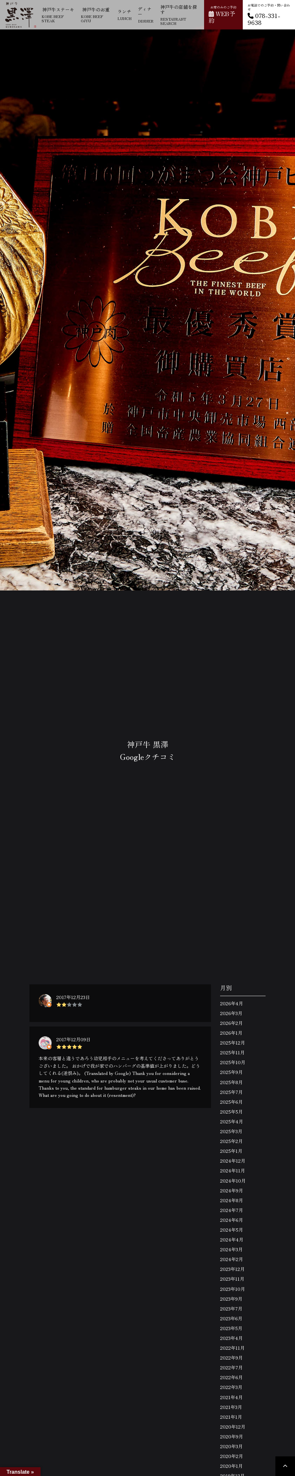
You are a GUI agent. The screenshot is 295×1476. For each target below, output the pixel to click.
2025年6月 (231, 1101)
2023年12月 (232, 1269)
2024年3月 (231, 1249)
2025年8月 (231, 1082)
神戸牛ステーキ (58, 14)
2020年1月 (231, 1466)
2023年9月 (231, 1298)
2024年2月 (231, 1259)
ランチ (124, 14)
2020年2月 (231, 1456)
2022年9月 (231, 1357)
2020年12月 (232, 1426)
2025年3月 (231, 1131)
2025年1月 (231, 1151)
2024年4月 (231, 1239)
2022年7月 (231, 1367)
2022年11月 (232, 1347)
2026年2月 (231, 1023)
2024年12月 (232, 1160)
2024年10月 (233, 1180)
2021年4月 (231, 1397)
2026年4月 (231, 1003)
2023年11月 (232, 1278)
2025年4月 (231, 1121)
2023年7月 (231, 1308)
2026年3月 (231, 1013)
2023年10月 (232, 1289)
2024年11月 (232, 1170)
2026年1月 (231, 1032)
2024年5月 (231, 1229)
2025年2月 (231, 1141)
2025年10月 (232, 1062)
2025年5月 (231, 1111)
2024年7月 (231, 1210)
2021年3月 (231, 1407)
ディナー (146, 15)
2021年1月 (231, 1417)
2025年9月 (231, 1072)
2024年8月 (231, 1200)
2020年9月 (231, 1436)
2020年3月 (231, 1446)
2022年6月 (231, 1377)
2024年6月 (231, 1220)
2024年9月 (231, 1190)
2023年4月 (231, 1338)
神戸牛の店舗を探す (179, 15)
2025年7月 (231, 1092)
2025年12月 (232, 1042)
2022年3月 (231, 1387)
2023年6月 (231, 1318)
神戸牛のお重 (96, 14)
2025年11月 (232, 1052)
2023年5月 (231, 1328)
